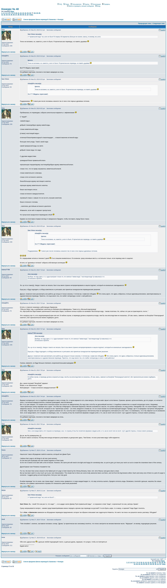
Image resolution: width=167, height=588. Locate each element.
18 (34, 13)
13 (23, 13)
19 (37, 13)
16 (30, 13)
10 (16, 13)
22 (4, 14)
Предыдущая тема (144, 23)
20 (39, 13)
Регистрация (96, 4)
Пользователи (76, 4)
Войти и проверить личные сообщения (80, 6)
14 (25, 13)
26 (13, 14)
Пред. (12, 11)
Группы (86, 4)
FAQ (59, 4)
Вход (97, 6)
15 (27, 13)
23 (7, 14)
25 (11, 14)
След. (31, 14)
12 (20, 13)
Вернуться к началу (8, 52)
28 (18, 14)
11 (18, 13)
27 (16, 14)
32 (27, 14)
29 (20, 14)
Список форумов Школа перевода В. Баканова (39, 19)
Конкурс (60, 19)
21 (2, 14)
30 (23, 14)
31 (25, 14)
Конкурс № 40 (10, 9)
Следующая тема (159, 23)
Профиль (106, 4)
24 (9, 14)
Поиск (66, 4)
